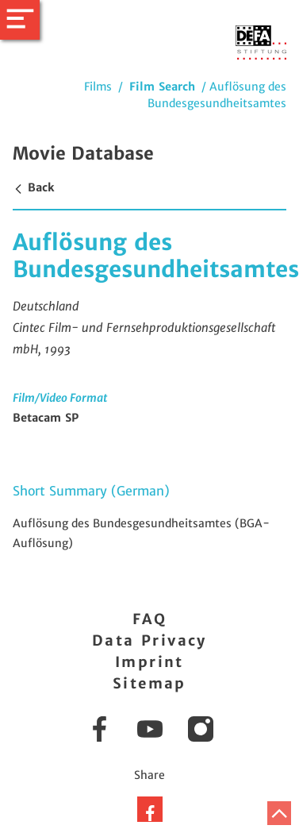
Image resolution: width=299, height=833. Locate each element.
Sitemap (149, 683)
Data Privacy (149, 640)
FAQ (149, 619)
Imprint (149, 662)
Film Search (162, 86)
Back (33, 187)
